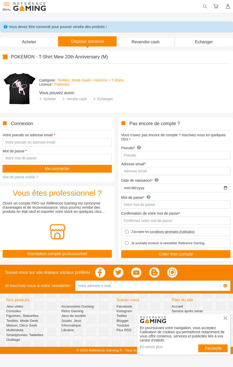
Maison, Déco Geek (21, 325)
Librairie (67, 330)
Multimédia (14, 330)
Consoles (13, 311)
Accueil (177, 306)
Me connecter (57, 168)
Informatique (71, 325)
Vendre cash (77, 99)
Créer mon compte (176, 254)
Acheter (49, 99)
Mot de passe (13, 151)
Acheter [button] (29, 42)
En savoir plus (151, 347)
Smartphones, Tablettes (24, 335)
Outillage (13, 340)
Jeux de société (73, 316)
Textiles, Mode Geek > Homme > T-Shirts (90, 80)
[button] (87, 41)
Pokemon (62, 84)
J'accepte (213, 348)
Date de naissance (136, 180)
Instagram (124, 311)
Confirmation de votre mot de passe (150, 213)
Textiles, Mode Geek (22, 321)
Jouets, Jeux (71, 321)
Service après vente (187, 311)
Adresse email (132, 164)
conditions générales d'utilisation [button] (172, 232)
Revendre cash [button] (146, 42)
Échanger (105, 99)
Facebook (124, 306)
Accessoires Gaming (77, 306)
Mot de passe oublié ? (20, 177)
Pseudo (127, 148)
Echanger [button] (204, 42)
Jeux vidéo (14, 306)
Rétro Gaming (72, 311)
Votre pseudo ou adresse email (28, 135)
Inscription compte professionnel (57, 254)
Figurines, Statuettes (22, 316)
